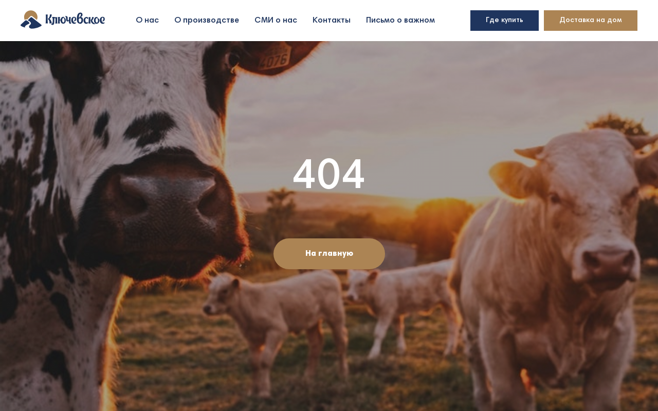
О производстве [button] (206, 20)
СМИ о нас (275, 20)
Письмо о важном (400, 20)
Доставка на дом (590, 20)
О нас (147, 20)
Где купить (504, 20)
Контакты (332, 20)
